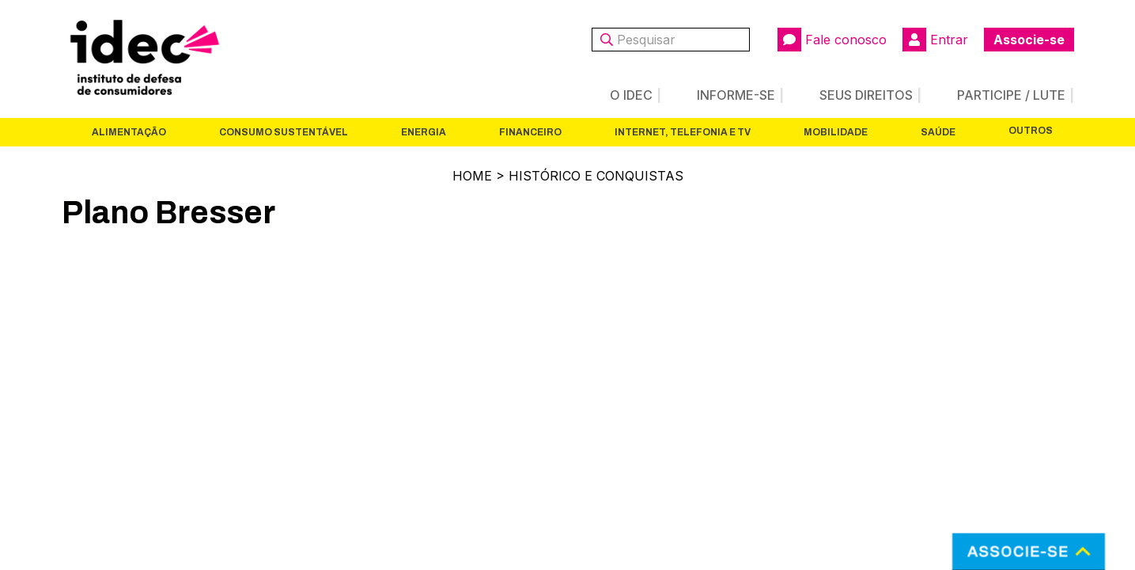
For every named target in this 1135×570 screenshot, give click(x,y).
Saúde (938, 132)
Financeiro (530, 132)
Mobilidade (836, 132)
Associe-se (1029, 40)
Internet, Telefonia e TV (683, 132)
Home (472, 176)
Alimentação (129, 132)
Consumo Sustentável (283, 132)
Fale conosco (832, 39)
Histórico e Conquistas (596, 176)
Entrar (935, 39)
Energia (423, 132)
